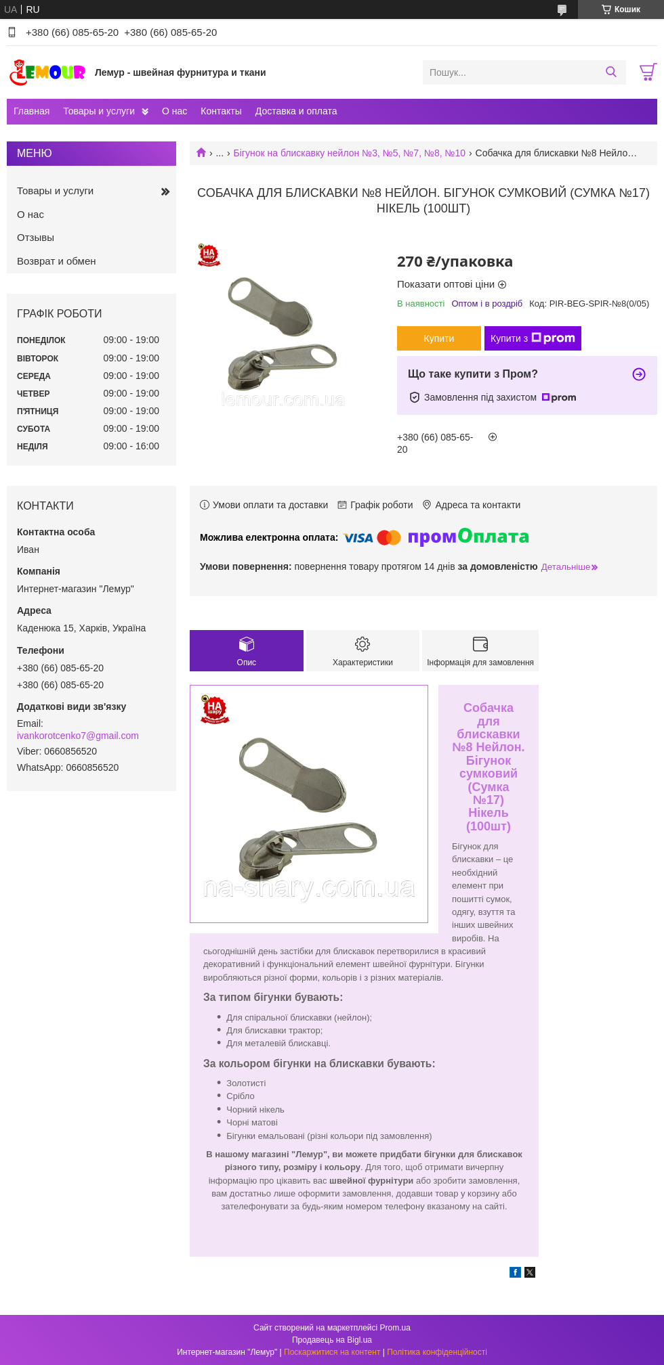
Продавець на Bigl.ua (332, 1340)
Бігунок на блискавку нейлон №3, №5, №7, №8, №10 (350, 153)
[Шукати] (611, 72)
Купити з (533, 338)
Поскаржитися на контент (332, 1352)
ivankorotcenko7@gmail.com (78, 735)
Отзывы (35, 237)
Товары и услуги (99, 111)
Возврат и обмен (56, 261)
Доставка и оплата (296, 111)
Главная (31, 111)
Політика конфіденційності (437, 1352)
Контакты (221, 111)
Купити (439, 338)
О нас (174, 111)
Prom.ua (395, 1328)
